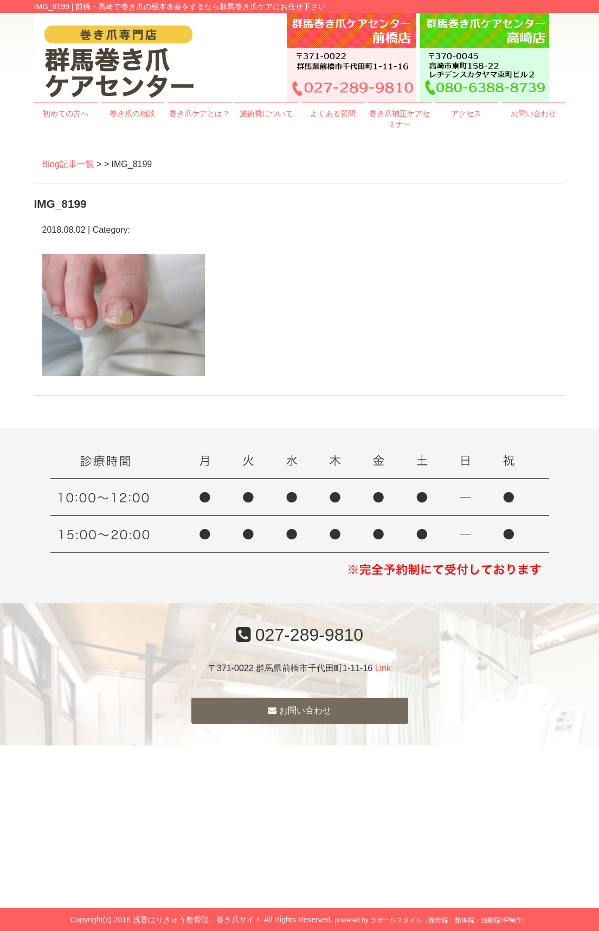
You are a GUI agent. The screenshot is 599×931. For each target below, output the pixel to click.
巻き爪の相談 (132, 113)
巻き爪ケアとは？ (199, 113)
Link (383, 668)
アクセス (466, 113)
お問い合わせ (533, 113)
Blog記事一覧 (68, 164)
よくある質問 (333, 113)
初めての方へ (65, 113)
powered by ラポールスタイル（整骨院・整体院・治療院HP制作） (431, 920)
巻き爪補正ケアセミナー (399, 119)
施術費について (266, 113)
